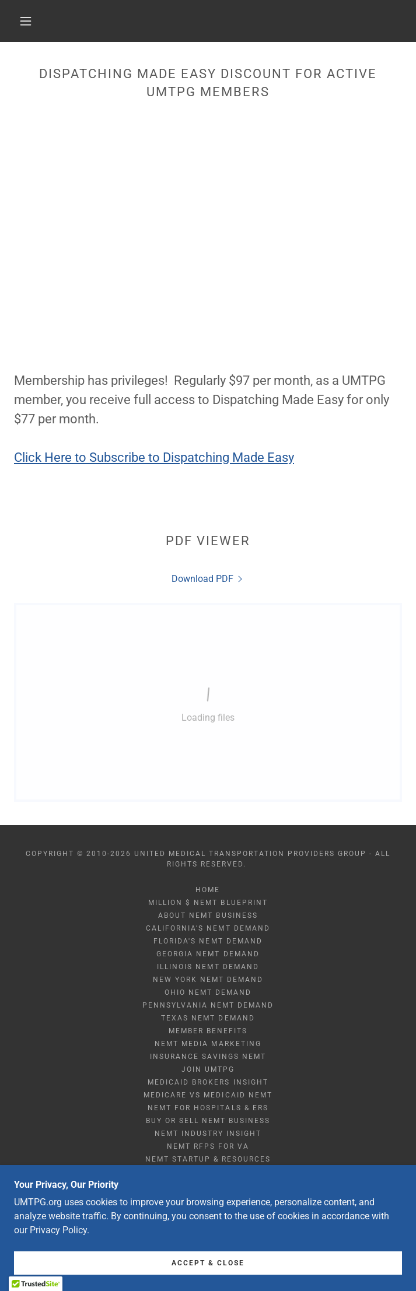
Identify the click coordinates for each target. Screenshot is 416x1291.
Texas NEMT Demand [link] (207, 1018)
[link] (208, 578)
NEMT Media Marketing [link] (208, 1044)
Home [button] (207, 890)
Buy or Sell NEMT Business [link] (208, 1121)
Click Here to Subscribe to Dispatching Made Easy (154, 457)
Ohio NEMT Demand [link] (208, 992)
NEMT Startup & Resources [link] (208, 1159)
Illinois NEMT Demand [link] (207, 967)
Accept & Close (208, 1263)
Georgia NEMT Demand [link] (207, 954)
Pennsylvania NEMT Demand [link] (208, 1005)
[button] (33, 21)
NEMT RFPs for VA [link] (208, 1146)
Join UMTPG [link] (208, 1069)
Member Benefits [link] (208, 1031)
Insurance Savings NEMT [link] (207, 1057)
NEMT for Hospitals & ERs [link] (208, 1108)
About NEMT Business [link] (207, 915)
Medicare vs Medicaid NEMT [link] (208, 1095)
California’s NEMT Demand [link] (208, 928)
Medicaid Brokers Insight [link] (208, 1082)
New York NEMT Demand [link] (208, 980)
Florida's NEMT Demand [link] (207, 941)
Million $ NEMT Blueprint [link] (207, 903)
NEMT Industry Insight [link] (208, 1133)
